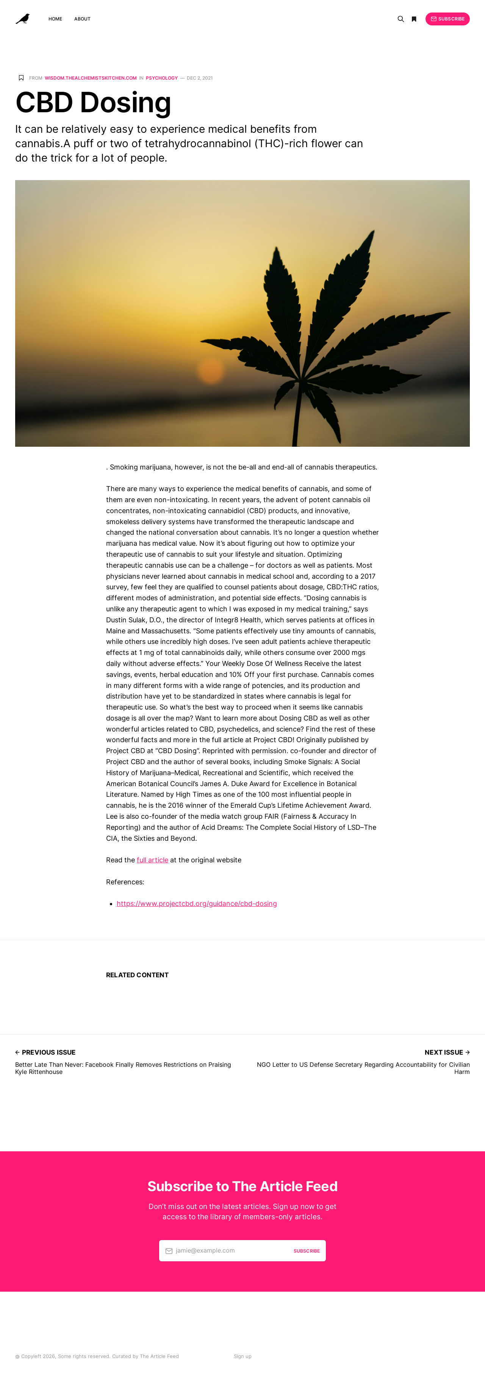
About (82, 19)
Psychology (162, 78)
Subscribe (448, 19)
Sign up (243, 1356)
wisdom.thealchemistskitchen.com (91, 78)
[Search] (401, 19)
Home (55, 19)
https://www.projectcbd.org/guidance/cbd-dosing (197, 903)
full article (152, 860)
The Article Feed (159, 1356)
